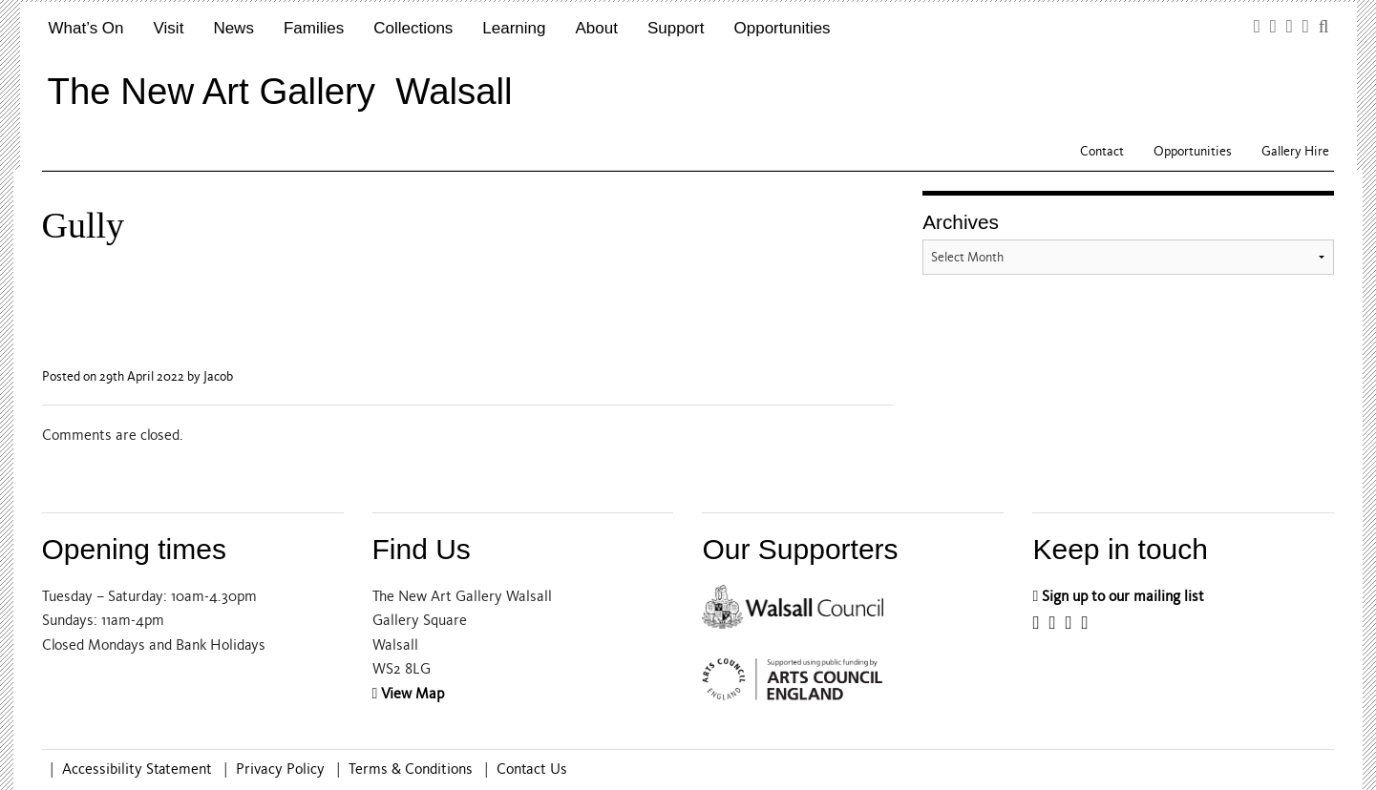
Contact (1102, 151)
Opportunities (782, 28)
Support (676, 28)
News (233, 28)
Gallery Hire (1295, 151)
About (597, 28)
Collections (413, 28)
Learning (513, 28)
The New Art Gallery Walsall (280, 91)
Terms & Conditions (411, 769)
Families (314, 28)
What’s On (86, 28)
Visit (169, 28)
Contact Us (532, 769)
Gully (83, 225)
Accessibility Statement (137, 769)
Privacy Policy (280, 769)
